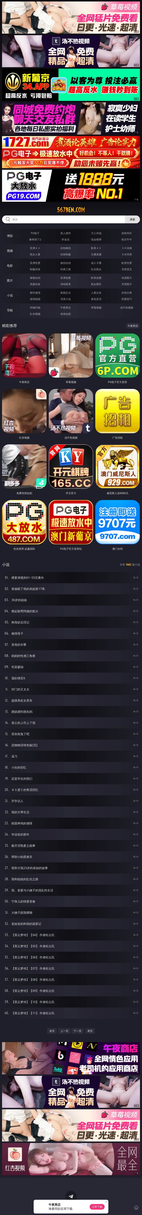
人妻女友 (96, 292)
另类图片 (126, 284)
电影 (10, 266)
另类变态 (126, 269)
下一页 (77, 1031)
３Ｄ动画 (126, 248)
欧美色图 (96, 278)
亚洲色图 (65, 278)
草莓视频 (96, 307)
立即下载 (97, 1206)
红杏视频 (35, 314)
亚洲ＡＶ (35, 248)
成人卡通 (96, 263)
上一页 (64, 1031)
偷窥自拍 (35, 278)
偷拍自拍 (65, 263)
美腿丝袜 (35, 284)
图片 (10, 280)
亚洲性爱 (35, 263)
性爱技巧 (126, 299)
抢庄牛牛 (126, 239)
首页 (52, 1031)
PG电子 (35, 233)
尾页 (90, 1031)
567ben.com (71, 210)
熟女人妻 (35, 254)
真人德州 (65, 233)
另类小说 (65, 299)
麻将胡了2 (35, 239)
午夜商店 (65, 307)
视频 (10, 251)
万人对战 (96, 233)
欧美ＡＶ (96, 248)
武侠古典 (126, 292)
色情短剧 (65, 314)
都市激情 (35, 292)
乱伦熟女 (96, 269)
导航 (10, 310)
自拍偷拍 (65, 248)
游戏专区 (126, 233)
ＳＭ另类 (126, 254)
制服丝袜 (35, 269)
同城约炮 (35, 307)
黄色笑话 (96, 299)
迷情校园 (35, 299)
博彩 (10, 236)
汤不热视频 (126, 307)
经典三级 (65, 269)
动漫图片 (126, 278)
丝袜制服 (65, 254)
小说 (10, 295)
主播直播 (96, 254)
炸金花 (66, 239)
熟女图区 (96, 284)
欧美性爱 (126, 263)
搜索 (132, 219)
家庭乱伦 (65, 292)
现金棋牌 (96, 239)
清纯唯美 (65, 284)
